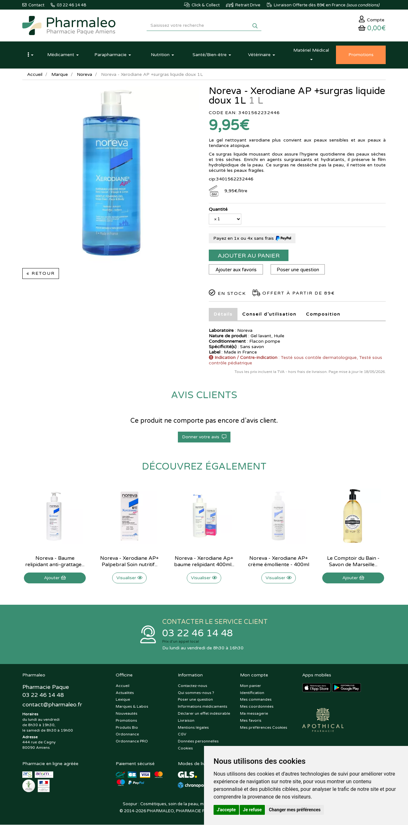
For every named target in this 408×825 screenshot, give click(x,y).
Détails (223, 314)
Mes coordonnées (256, 707)
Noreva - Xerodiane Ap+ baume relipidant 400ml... (204, 561)
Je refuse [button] (252, 809)
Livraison (186, 720)
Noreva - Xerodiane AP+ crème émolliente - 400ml (278, 561)
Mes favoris (250, 720)
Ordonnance (127, 734)
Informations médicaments (202, 707)
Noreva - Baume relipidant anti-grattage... (54, 561)
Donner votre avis (204, 437)
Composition (323, 314)
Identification (252, 692)
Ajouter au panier (249, 255)
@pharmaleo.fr (52, 704)
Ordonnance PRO (132, 741)
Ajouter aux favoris (236, 270)
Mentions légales (193, 727)
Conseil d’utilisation (269, 314)
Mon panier (250, 685)
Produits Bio (127, 727)
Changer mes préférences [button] (295, 809)
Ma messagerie (254, 714)
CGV (182, 734)
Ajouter (55, 578)
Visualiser (129, 578)
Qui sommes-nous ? (196, 692)
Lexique (123, 699)
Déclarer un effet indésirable (204, 714)
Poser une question (298, 270)
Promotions (126, 720)
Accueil (34, 74)
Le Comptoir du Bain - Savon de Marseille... (353, 561)
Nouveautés (126, 714)
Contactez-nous (192, 685)
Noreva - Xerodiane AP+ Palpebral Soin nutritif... (129, 561)
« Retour (40, 273)
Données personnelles (198, 741)
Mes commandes (256, 699)
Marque (59, 74)
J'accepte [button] (226, 809)
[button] (30, 55)
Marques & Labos (132, 707)
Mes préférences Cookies (263, 727)
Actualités (125, 692)
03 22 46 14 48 (197, 633)
